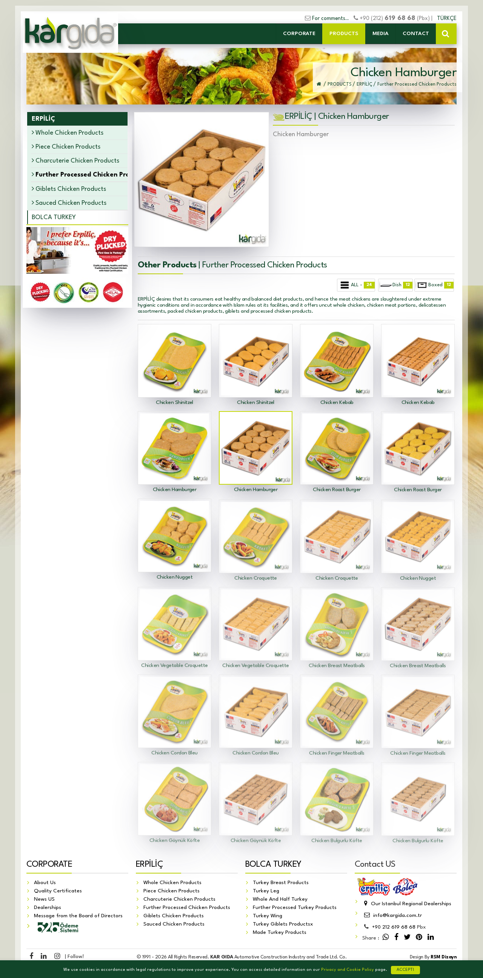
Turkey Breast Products (281, 883)
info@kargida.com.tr (392, 915)
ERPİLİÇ (149, 865)
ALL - (356, 285)
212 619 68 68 (393, 927)
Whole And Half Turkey (280, 899)
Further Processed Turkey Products (295, 907)
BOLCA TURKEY (54, 217)
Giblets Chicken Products (69, 188)
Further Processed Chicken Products (186, 907)
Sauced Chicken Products (69, 202)
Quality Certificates (58, 891)
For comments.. (330, 18)
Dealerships (47, 907)
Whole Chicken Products (67, 132)
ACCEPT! (405, 970)
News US (44, 899)
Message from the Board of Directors (78, 916)
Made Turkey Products (279, 932)
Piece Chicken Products (66, 146)
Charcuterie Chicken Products (75, 160)
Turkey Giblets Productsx (283, 924)
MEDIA (380, 33)
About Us (45, 883)
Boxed (434, 285)
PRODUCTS (343, 33)
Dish (395, 285)
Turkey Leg (266, 891)
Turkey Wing (267, 916)
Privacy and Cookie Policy (347, 970)
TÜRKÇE (447, 18)
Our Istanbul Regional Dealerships (406, 904)
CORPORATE (299, 33)
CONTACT (416, 33)
